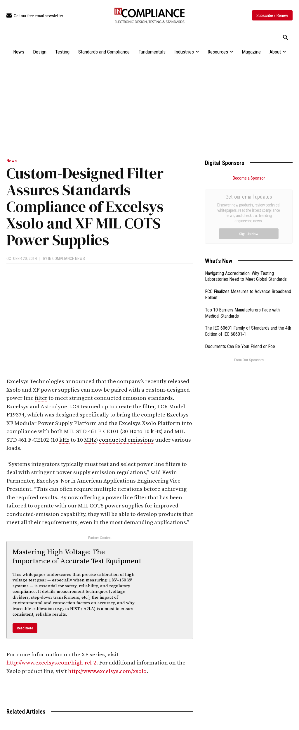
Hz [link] (132, 431)
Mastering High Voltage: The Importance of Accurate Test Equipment (77, 557)
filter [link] (41, 398)
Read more (25, 628)
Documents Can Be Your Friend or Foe (240, 280)
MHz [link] (90, 440)
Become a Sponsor (249, 178)
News (11, 161)
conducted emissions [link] (126, 440)
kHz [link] (156, 431)
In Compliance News (66, 258)
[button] (286, 38)
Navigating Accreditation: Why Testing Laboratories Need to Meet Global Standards (246, 210)
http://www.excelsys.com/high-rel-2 (51, 663)
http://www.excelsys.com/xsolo (107, 671)
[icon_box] (34, 16)
